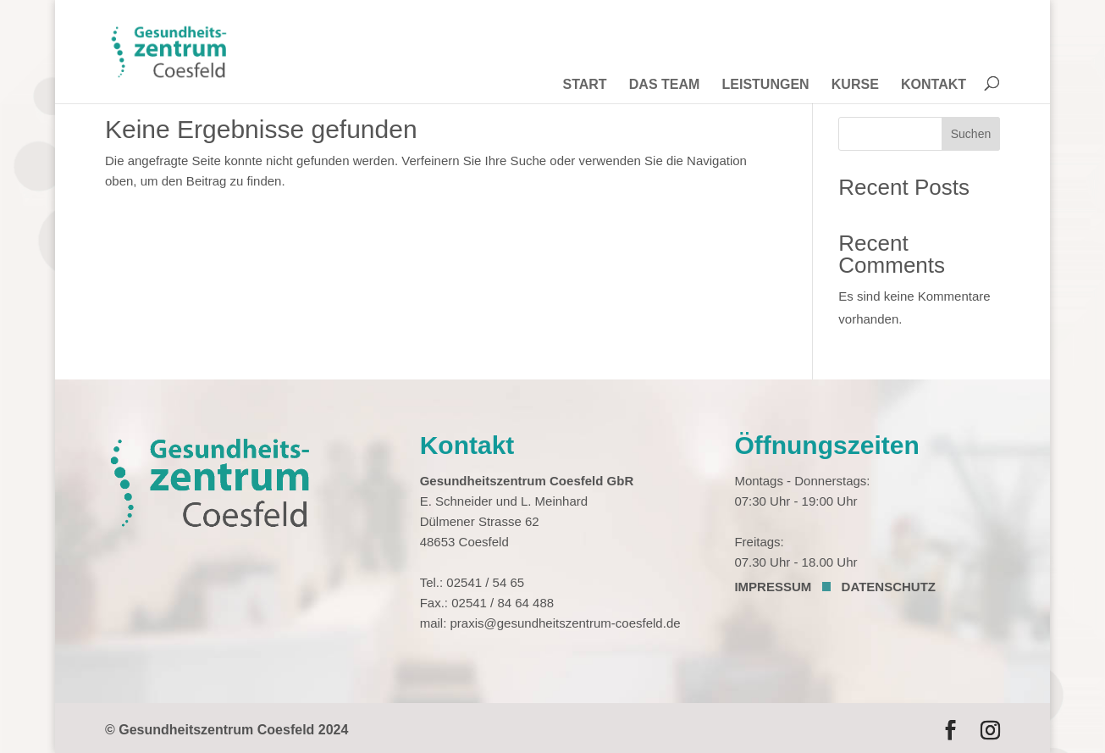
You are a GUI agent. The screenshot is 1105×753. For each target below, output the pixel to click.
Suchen (971, 134)
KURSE (855, 85)
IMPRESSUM (772, 586)
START (584, 85)
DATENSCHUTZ (889, 586)
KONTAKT (933, 85)
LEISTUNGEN (765, 85)
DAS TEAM (664, 85)
